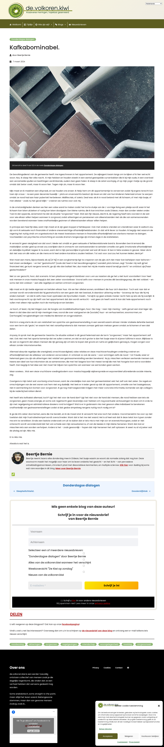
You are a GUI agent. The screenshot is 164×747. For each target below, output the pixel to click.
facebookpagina (70, 624)
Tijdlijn (30, 24)
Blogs (62, 24)
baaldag (128, 644)
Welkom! (16, 24)
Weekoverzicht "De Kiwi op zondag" (83, 567)
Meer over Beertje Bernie (68, 468)
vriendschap (88, 644)
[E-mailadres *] (55, 585)
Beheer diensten (105, 729)
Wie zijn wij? (45, 24)
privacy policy (102, 603)
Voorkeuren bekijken (150, 736)
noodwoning (17, 644)
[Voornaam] (83, 532)
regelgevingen (69, 644)
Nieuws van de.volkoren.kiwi (83, 573)
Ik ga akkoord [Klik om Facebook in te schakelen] (33, 731)
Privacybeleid (134, 742)
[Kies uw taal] (153, 3)
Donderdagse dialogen (22, 39)
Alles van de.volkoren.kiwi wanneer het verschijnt (83, 561)
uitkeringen (34, 644)
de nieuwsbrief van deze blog (97, 630)
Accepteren (108, 736)
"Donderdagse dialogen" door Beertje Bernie (83, 555)
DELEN (16, 614)
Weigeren (129, 736)
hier (74, 600)
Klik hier (124, 465)
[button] (159, 706)
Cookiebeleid (122, 742)
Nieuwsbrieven (79, 24)
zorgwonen (51, 644)
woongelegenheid (109, 644)
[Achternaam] (83, 542)
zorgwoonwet (144, 644)
